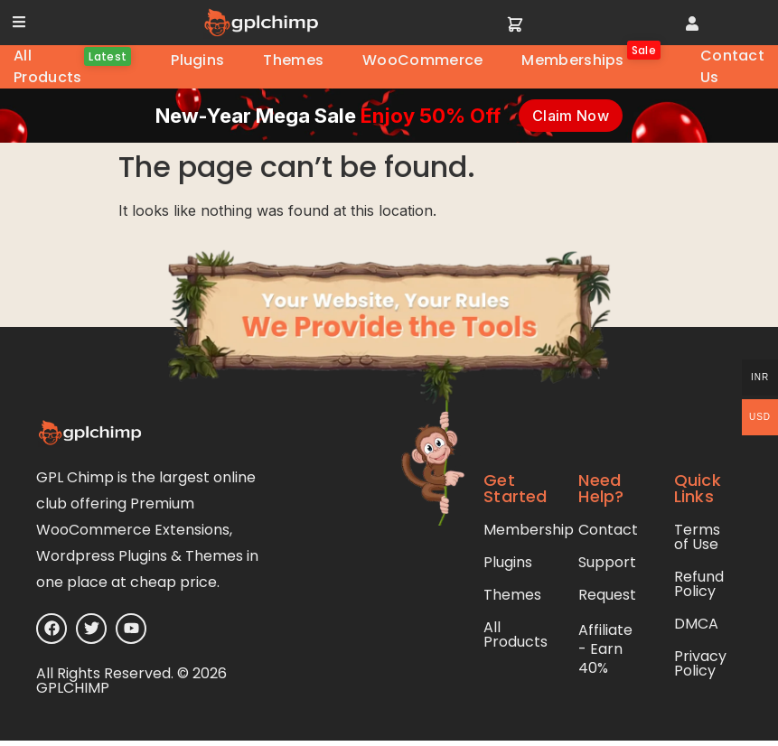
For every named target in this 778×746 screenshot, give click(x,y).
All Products (70, 66)
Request (607, 594)
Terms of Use (697, 537)
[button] (19, 22)
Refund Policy (699, 583)
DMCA (696, 623)
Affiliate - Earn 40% (605, 649)
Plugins (197, 60)
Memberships (588, 57)
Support (607, 562)
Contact (608, 529)
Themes (293, 60)
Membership (528, 529)
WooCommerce (422, 60)
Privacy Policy (700, 663)
